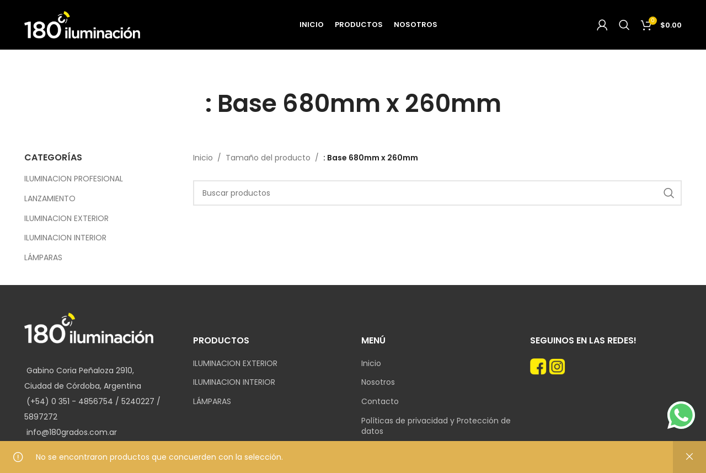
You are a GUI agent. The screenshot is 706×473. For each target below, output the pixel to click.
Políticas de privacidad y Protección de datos (436, 426)
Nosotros (378, 382)
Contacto (380, 401)
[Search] (624, 25)
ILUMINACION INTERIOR (65, 237)
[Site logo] (82, 24)
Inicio (203, 157)
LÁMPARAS (43, 257)
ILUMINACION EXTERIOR (66, 218)
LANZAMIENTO (50, 198)
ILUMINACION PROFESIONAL (73, 178)
